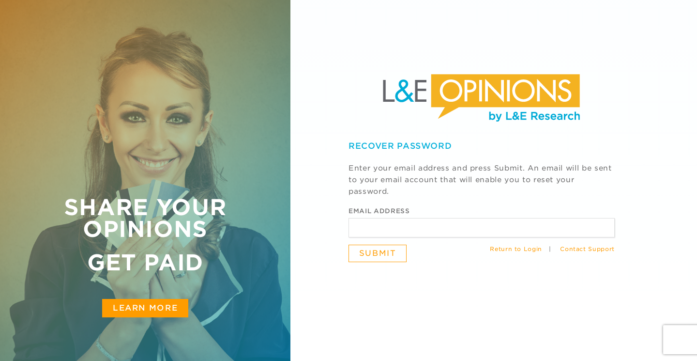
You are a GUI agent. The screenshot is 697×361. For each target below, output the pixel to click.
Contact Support (587, 249)
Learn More (145, 308)
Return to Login (516, 249)
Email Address (378, 211)
